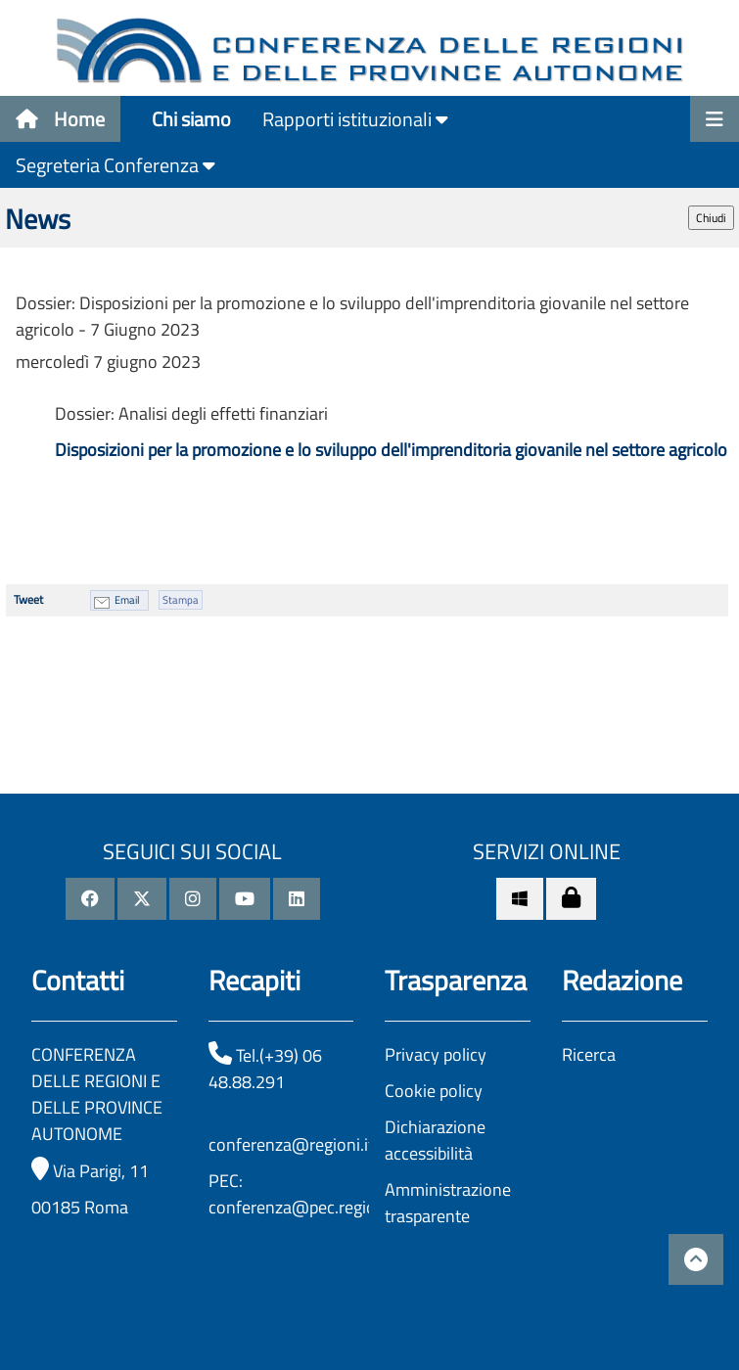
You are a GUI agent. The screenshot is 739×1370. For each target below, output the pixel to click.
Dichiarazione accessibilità (435, 1140)
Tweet (28, 599)
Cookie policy (434, 1090)
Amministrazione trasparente (448, 1202)
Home (60, 119)
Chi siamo (191, 119)
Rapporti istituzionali (355, 119)
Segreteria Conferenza (115, 165)
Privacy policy (435, 1054)
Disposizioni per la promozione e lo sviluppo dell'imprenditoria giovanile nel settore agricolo (391, 449)
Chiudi (711, 217)
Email (127, 600)
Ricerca (589, 1054)
